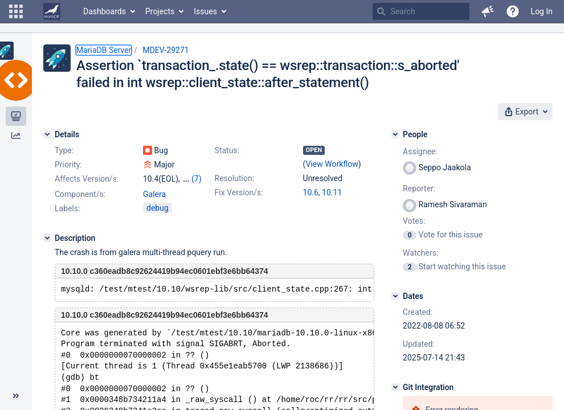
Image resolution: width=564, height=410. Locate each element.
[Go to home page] (52, 11)
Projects (159, 11)
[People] (395, 134)
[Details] (47, 134)
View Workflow (332, 164)
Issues (205, 11)
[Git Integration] (395, 387)
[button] (16, 11)
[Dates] (395, 296)
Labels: (67, 208)
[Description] (47, 238)
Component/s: (80, 194)
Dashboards (104, 11)
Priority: (68, 164)
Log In (542, 11)
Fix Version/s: (239, 192)
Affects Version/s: (86, 178)
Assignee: (420, 151)
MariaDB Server (103, 50)
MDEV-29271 (165, 50)
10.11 (332, 192)
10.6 (310, 192)
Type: (64, 150)
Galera (154, 194)
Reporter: (419, 188)
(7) (196, 178)
